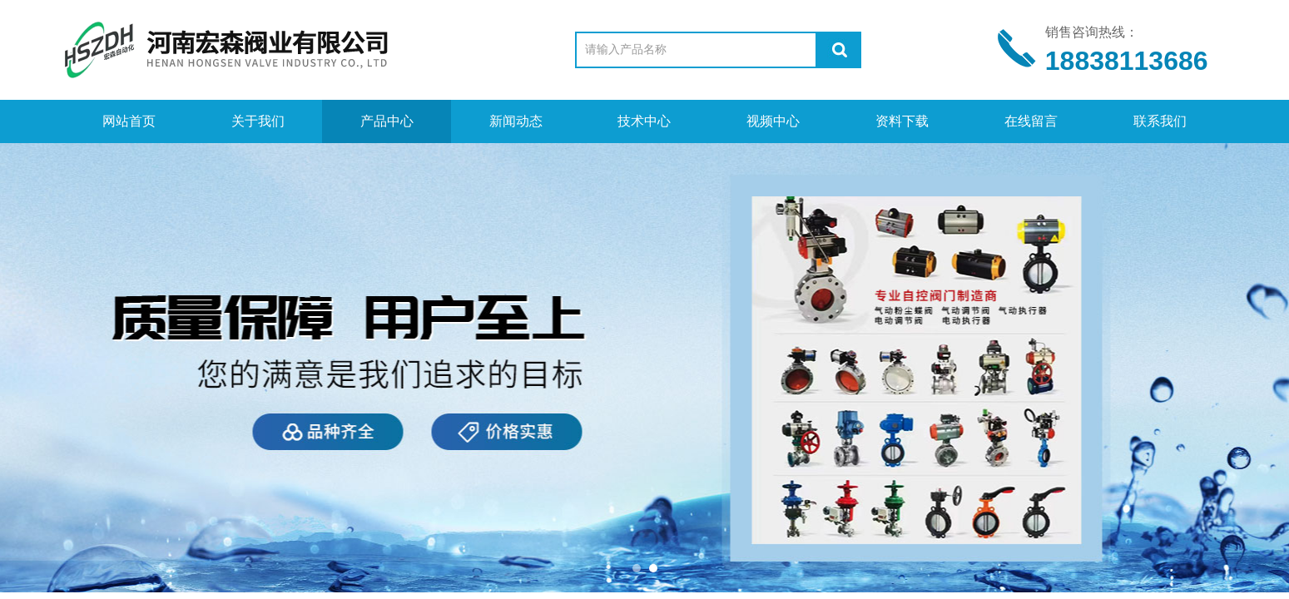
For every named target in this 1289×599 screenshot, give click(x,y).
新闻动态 (516, 121)
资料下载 (902, 121)
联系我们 (1160, 121)
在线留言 (1031, 121)
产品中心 (387, 121)
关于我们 (258, 121)
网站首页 (129, 121)
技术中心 (644, 121)
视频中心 (773, 121)
